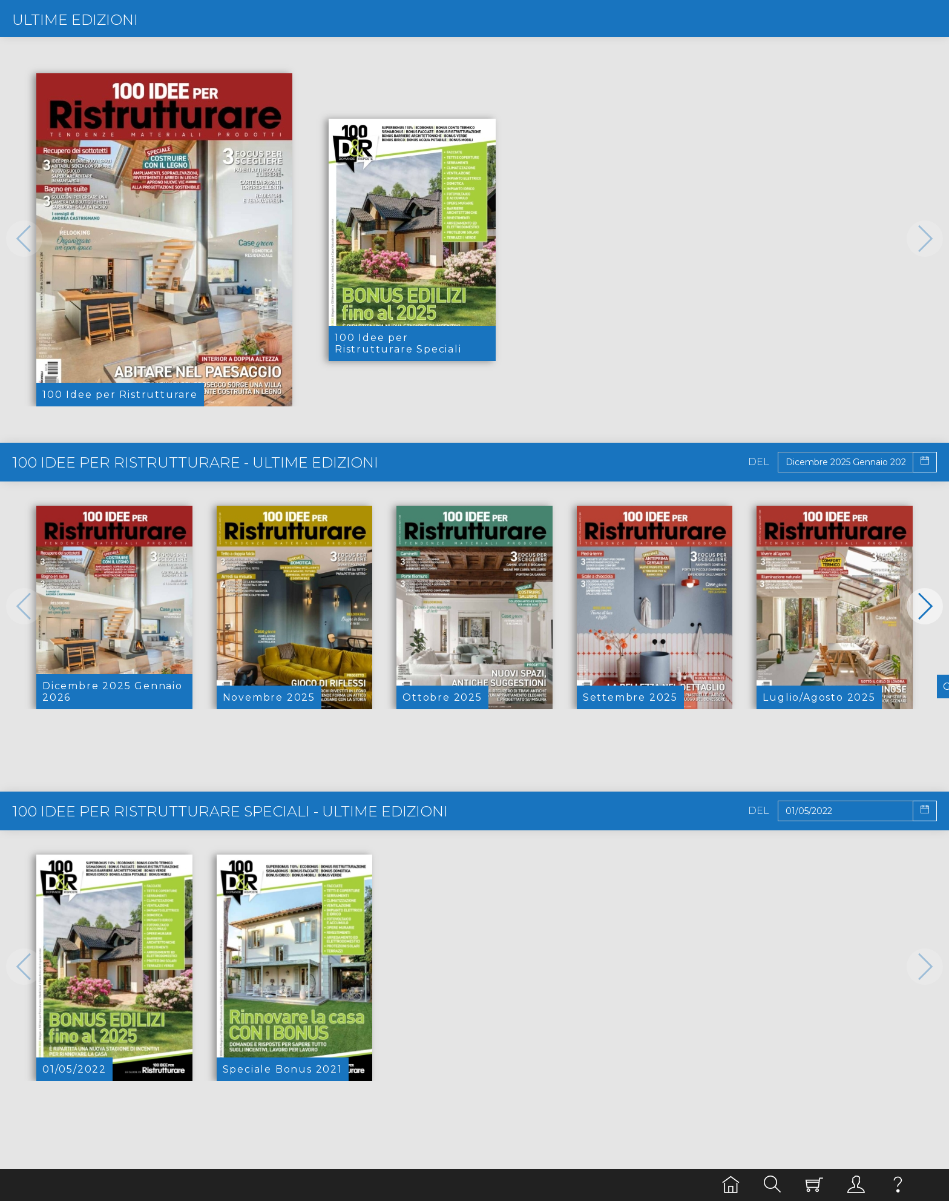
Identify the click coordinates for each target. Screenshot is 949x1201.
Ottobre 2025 (442, 697)
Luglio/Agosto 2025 (819, 697)
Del (758, 462)
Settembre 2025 (630, 697)
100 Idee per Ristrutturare (120, 394)
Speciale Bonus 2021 (283, 1069)
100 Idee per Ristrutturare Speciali (398, 343)
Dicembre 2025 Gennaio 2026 (112, 691)
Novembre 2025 (269, 697)
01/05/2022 (74, 1069)
